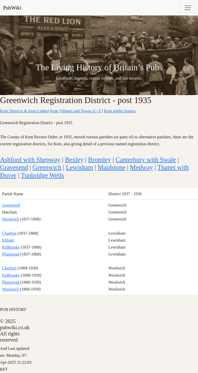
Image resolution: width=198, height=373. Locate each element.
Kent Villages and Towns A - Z (75, 111)
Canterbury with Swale (146, 159)
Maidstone (111, 167)
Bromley (99, 159)
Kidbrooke (11, 247)
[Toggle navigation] (187, 8)
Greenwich (46, 167)
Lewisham (79, 167)
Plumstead (10, 254)
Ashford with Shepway (30, 159)
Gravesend (14, 167)
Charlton (9, 233)
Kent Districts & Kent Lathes (24, 111)
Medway (141, 167)
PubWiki (12, 8)
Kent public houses (120, 111)
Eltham (8, 240)
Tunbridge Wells (42, 175)
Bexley (74, 159)
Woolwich (10, 219)
